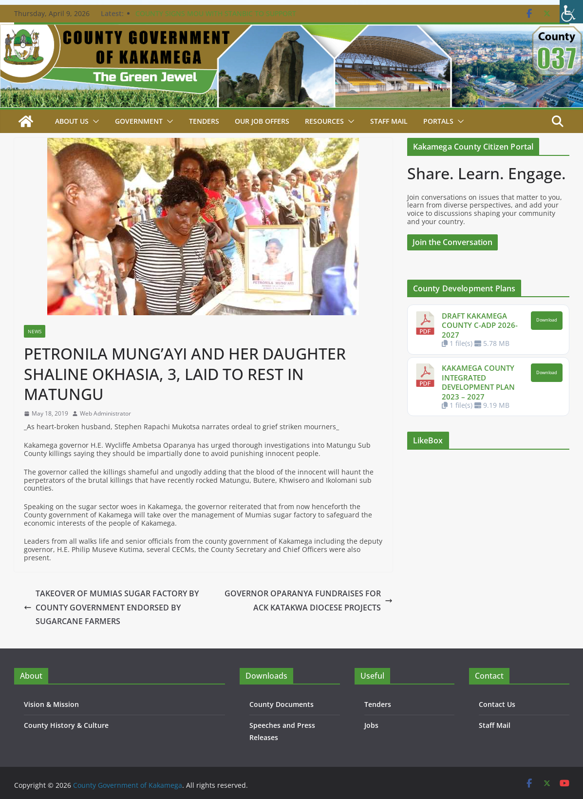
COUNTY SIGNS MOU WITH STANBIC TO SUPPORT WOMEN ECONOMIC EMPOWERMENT (215, 18)
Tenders (204, 121)
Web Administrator (105, 413)
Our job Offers (262, 121)
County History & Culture (66, 725)
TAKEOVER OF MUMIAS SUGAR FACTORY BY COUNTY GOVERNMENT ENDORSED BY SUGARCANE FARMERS (111, 607)
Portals (438, 121)
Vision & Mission (51, 704)
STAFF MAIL (389, 121)
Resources (324, 121)
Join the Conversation (452, 242)
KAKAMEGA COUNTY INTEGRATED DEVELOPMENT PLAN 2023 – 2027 (478, 382)
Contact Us (497, 704)
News (34, 331)
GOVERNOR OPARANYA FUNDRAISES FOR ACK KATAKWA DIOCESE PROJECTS (309, 600)
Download (546, 320)
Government (139, 121)
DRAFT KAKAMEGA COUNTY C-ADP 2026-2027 (480, 325)
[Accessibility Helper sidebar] (571, 11)
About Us (72, 121)
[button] (94, 121)
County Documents (281, 704)
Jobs (371, 725)
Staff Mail (494, 725)
